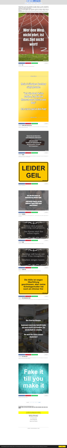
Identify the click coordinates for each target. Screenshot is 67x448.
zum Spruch (46, 123)
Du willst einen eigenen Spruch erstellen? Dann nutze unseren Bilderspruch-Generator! (33, 412)
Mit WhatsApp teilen (35, 63)
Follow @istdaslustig (33, 419)
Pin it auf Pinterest (28, 63)
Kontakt (38, 428)
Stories (36, 3)
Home (26, 3)
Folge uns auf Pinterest (33, 421)
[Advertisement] (33, 439)
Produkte (40, 3)
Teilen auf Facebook (22, 63)
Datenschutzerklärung (34, 428)
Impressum (29, 428)
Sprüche (29, 3)
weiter (39, 402)
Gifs (33, 3)
